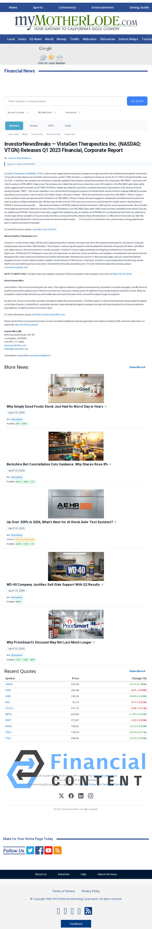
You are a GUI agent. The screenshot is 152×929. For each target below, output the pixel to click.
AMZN (9, 684)
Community (67, 7)
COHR (25, 544)
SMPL (24, 424)
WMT (32, 660)
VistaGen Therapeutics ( (15, 173)
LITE (32, 544)
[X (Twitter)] (61, 796)
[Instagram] (90, 796)
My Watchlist (45, 112)
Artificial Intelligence (25, 540)
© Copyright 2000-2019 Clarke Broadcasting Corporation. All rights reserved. (76, 898)
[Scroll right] (148, 6)
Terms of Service (63, 891)
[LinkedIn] (81, 796)
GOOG (9, 708)
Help (83, 874)
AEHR (18, 544)
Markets (14, 125)
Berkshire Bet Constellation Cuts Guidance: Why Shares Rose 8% (59, 464)
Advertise (63, 874)
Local (11, 39)
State (22, 39)
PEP (18, 424)
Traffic (74, 39)
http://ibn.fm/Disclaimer (26, 325)
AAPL (8, 690)
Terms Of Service (113, 784)
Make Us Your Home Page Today (28, 839)
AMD (8, 696)
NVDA (8, 726)
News (13, 7)
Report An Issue (107, 874)
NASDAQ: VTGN (34, 173)
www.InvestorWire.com (15, 345)
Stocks (34, 125)
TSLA (8, 738)
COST (18, 660)
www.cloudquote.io (105, 775)
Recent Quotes (16, 112)
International (53, 134)
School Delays (128, 39)
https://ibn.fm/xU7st (46, 229)
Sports (38, 7)
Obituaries (107, 39)
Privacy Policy (87, 784)
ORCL (8, 732)
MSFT (8, 720)
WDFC (18, 602)
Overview (13, 134)
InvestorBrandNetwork (39, 355)
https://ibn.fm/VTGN (122, 274)
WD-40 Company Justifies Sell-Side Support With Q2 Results (55, 585)
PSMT (25, 660)
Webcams (90, 39)
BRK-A (19, 482)
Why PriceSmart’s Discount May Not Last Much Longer (51, 642)
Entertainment (103, 7)
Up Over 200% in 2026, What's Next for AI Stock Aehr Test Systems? (61, 522)
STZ (33, 482)
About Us (41, 874)
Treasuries (69, 134)
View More (136, 367)
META (8, 714)
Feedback (76, 924)
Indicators (71, 112)
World (49, 39)
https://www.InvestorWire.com (50, 314)
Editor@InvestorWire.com (16, 349)
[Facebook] (71, 796)
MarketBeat (16, 419)
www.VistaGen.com (18, 267)
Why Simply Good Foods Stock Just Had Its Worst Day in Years (57, 406)
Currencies (37, 134)
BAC (7, 702)
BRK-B (26, 482)
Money (61, 39)
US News (35, 39)
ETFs (51, 125)
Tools (68, 125)
